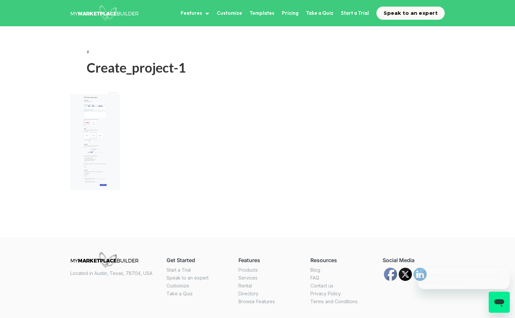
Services (248, 278)
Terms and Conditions (334, 301)
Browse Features (256, 301)
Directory (248, 293)
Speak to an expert (410, 13)
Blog (315, 270)
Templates (262, 13)
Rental (245, 285)
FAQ (314, 278)
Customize (229, 13)
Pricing (290, 13)
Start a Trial (355, 13)
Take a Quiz (319, 13)
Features (191, 13)
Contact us (321, 285)
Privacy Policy (325, 293)
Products (248, 270)
